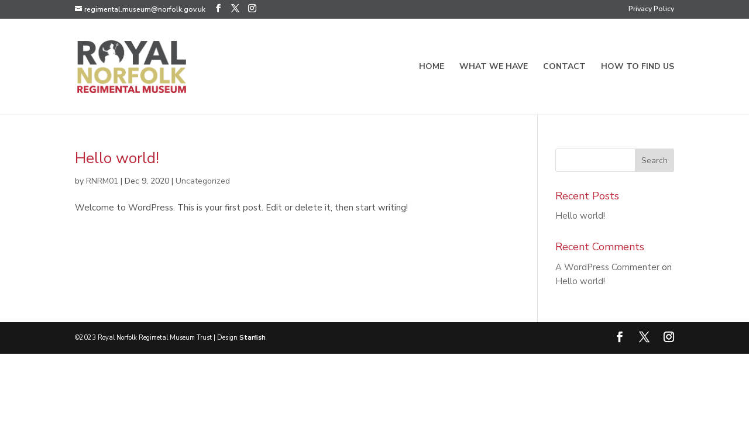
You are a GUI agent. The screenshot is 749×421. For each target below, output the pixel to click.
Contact (564, 67)
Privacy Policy (651, 9)
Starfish (252, 337)
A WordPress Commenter (607, 267)
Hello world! (117, 158)
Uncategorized (203, 181)
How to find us (637, 67)
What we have (493, 67)
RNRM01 (102, 181)
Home (431, 67)
